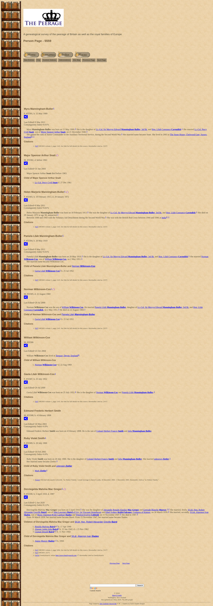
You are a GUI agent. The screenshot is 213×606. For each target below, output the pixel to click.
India (164, 218)
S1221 (37, 480)
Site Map (76, 60)
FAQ (38, 60)
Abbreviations (65, 60)
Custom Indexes (49, 60)
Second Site (113, 604)
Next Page (101, 60)
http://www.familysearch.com (66, 555)
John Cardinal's (104, 604)
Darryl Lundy (117, 595)
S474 (37, 555)
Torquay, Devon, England (67, 355)
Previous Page (89, 60)
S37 (36, 146)
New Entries (29, 60)
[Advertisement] (116, 83)
